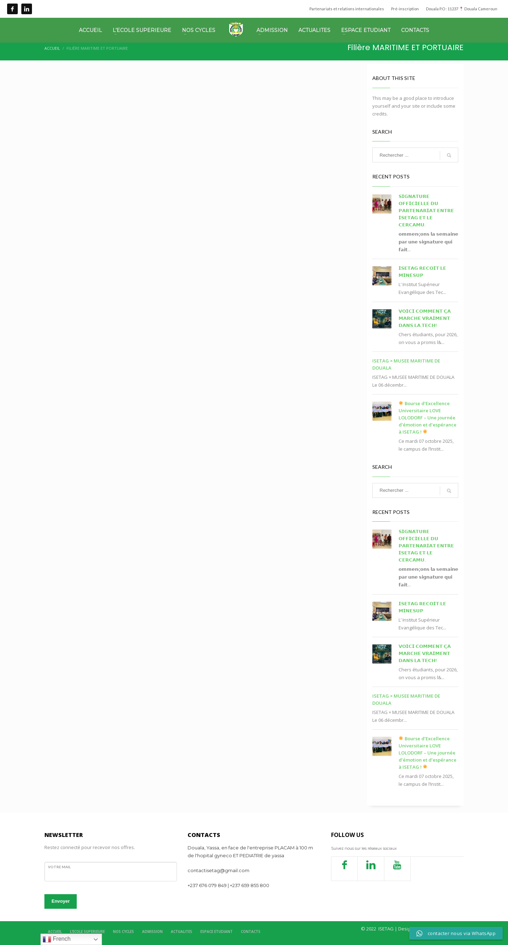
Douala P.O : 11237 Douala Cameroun (461, 8)
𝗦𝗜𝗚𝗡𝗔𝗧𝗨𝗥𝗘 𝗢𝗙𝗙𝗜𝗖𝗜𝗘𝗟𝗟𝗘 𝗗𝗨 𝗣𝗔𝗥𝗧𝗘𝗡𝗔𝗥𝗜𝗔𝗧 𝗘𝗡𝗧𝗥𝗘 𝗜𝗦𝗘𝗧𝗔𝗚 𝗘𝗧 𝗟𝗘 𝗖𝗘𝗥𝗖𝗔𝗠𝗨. (426, 210)
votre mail (59, 867)
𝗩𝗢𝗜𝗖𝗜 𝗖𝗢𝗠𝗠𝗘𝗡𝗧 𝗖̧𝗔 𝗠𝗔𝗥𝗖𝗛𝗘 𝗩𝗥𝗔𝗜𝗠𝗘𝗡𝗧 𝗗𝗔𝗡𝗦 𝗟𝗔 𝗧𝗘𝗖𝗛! (425, 318)
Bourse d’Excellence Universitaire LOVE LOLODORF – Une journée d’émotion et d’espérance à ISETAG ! (427, 417)
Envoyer (61, 901)
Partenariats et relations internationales (346, 8)
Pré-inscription (405, 8)
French (56, 939)
